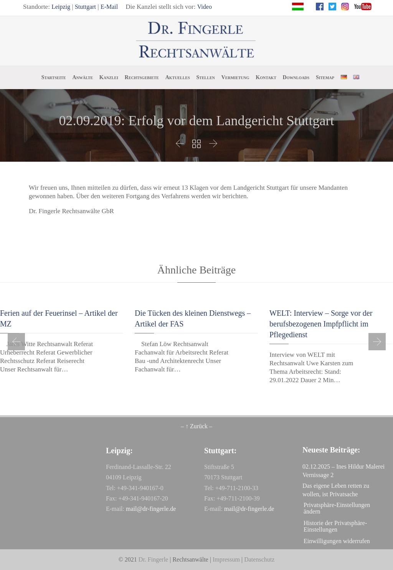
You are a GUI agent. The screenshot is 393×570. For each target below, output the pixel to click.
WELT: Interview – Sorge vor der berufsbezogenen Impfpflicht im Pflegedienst (320, 324)
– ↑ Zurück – (196, 426)
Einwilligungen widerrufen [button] (337, 541)
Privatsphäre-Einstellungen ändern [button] (337, 508)
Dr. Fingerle (153, 559)
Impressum (226, 559)
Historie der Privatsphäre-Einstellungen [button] (335, 526)
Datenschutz (259, 559)
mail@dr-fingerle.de (151, 508)
